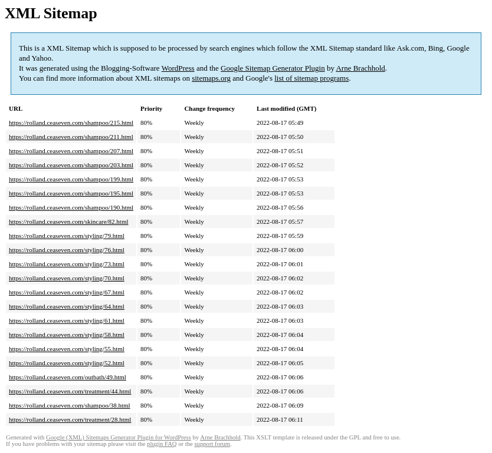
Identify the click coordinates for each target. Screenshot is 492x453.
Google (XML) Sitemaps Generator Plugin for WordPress (118, 437)
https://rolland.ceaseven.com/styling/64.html (66, 306)
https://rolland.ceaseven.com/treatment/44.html (70, 391)
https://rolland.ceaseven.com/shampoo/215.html (71, 122)
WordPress (178, 68)
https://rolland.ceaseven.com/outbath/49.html (67, 377)
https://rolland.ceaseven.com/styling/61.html (66, 320)
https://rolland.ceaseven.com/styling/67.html (66, 292)
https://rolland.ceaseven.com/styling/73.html (66, 263)
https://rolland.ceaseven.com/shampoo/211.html (71, 136)
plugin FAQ (161, 444)
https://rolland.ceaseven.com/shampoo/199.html (71, 179)
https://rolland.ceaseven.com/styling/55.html (66, 348)
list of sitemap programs (311, 78)
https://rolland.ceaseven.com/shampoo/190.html (71, 207)
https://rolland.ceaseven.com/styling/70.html (66, 278)
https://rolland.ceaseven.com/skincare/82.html (69, 221)
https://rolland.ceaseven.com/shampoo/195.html (71, 193)
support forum (212, 444)
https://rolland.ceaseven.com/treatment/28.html (70, 419)
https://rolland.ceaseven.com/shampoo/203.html (71, 164)
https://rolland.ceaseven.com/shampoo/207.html (71, 150)
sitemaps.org (211, 78)
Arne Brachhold (360, 68)
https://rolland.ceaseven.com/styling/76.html (66, 249)
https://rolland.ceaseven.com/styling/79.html (66, 235)
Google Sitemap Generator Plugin (273, 68)
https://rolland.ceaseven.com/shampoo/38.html (69, 405)
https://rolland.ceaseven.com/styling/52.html (66, 362)
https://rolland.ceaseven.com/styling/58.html (66, 334)
